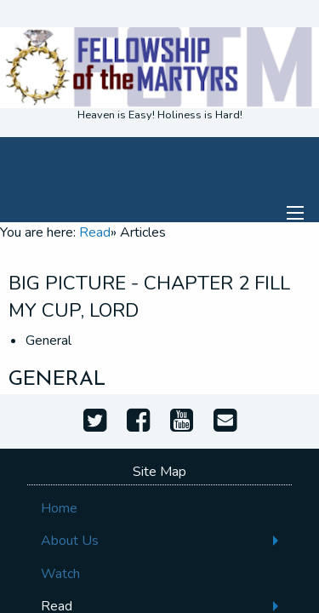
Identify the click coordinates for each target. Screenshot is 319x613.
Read (95, 232)
